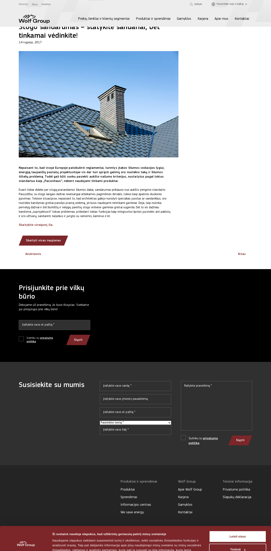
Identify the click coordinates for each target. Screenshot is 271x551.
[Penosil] (23, 4)
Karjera (183, 497)
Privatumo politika (236, 490)
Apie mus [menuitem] (221, 19)
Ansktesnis (30, 254)
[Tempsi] (45, 4)
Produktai (128, 490)
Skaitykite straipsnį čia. (36, 225)
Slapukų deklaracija (237, 497)
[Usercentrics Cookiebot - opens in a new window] (25, 543)
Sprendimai (129, 497)
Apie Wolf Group (190, 490)
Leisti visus (237, 513)
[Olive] (35, 4)
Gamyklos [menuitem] (184, 19)
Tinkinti (237, 526)
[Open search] (196, 4)
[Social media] (21, 493)
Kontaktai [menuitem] (242, 19)
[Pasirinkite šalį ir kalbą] (230, 4)
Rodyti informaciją (65, 543)
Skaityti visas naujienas (43, 240)
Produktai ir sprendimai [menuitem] (153, 19)
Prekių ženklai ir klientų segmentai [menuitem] (104, 19)
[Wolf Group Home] (34, 19)
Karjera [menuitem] (203, 19)
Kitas (245, 254)
